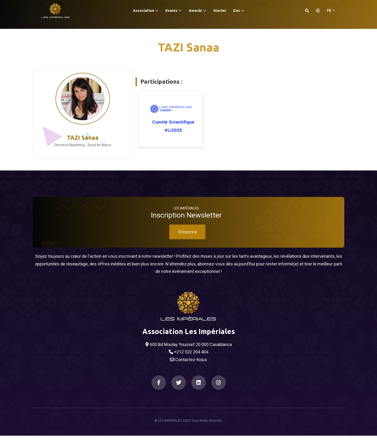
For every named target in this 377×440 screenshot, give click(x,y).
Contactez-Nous (188, 364)
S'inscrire (187, 236)
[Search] (307, 10)
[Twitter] (178, 387)
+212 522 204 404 (188, 356)
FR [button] (329, 11)
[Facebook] (158, 387)
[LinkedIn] (198, 387)
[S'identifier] (316, 10)
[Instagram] (218, 387)
